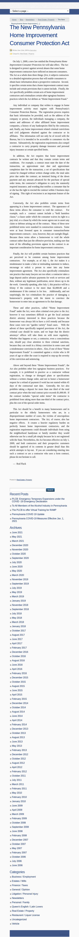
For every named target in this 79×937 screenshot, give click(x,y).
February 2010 (19, 797)
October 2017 (19, 630)
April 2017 (17, 643)
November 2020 (20, 549)
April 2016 (17, 669)
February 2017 (19, 647)
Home (14, 20)
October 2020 (19, 554)
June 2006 (17, 865)
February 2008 (19, 835)
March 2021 (18, 541)
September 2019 (20, 583)
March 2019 (18, 596)
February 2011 (19, 788)
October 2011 (19, 776)
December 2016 (20, 652)
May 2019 (17, 592)
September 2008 (20, 827)
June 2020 (17, 566)
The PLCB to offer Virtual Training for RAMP (34, 510)
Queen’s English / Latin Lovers (27, 906)
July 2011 (17, 780)
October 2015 (19, 682)
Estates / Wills (19, 881)
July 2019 (17, 588)
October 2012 (19, 758)
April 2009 (17, 810)
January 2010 (19, 801)
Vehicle (15, 923)
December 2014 (20, 703)
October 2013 (19, 733)
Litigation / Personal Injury (25, 894)
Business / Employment (24, 877)
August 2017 (18, 635)
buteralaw (33, 50)
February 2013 (19, 750)
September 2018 (20, 609)
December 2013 (20, 729)
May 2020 (17, 571)
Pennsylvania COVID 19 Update (28, 514)
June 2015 (17, 690)
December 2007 (20, 840)
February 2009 (19, 818)
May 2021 (17, 537)
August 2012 (18, 763)
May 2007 (17, 848)
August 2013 (18, 737)
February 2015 (19, 699)
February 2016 (19, 673)
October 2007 (19, 844)
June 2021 (17, 532)
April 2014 (17, 720)
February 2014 (19, 724)
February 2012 (19, 771)
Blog (21, 20)
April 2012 (17, 767)
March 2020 (18, 575)
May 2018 (17, 618)
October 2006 (19, 857)
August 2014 (18, 712)
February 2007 (19, 852)
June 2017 (17, 639)
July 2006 (17, 861)
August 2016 (18, 660)
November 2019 (20, 579)
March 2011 (18, 784)
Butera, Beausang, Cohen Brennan (39, 5)
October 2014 (19, 707)
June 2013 (17, 741)
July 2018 (17, 613)
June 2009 (17, 805)
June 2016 (17, 665)
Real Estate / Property (46, 20)
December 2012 (20, 754)
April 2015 (17, 694)
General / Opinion (21, 889)
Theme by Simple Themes (64, 934)
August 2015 (18, 686)
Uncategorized (19, 919)
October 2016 (19, 656)
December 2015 (20, 677)
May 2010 (17, 793)
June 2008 (17, 831)
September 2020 (20, 558)
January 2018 (19, 626)
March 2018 (18, 622)
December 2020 (20, 545)
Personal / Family (21, 902)
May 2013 (17, 746)
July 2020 (17, 562)
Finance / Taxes (20, 885)
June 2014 (17, 716)
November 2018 (20, 605)
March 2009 (18, 814)
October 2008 (19, 822)
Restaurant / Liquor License (26, 915)
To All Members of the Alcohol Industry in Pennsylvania (39, 505)
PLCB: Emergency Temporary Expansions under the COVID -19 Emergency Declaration (38, 500)
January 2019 (19, 601)
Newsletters (30, 20)
